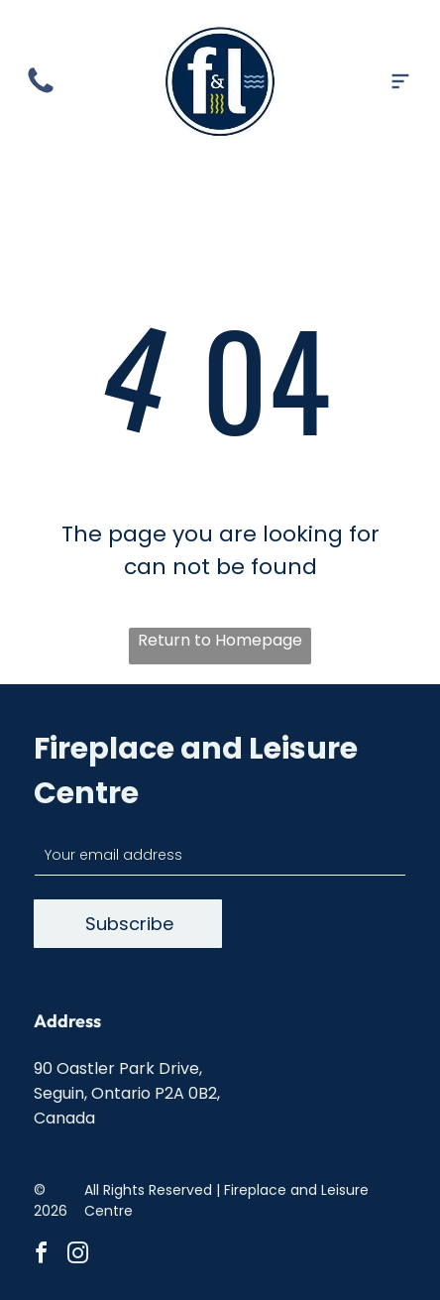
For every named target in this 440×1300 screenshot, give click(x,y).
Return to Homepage (220, 640)
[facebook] (41, 1256)
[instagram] (78, 1256)
